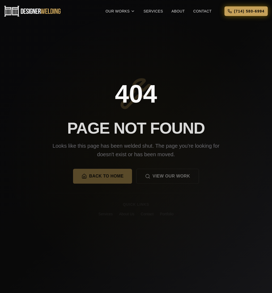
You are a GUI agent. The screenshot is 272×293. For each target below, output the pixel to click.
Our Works (120, 11)
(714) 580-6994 (246, 11)
